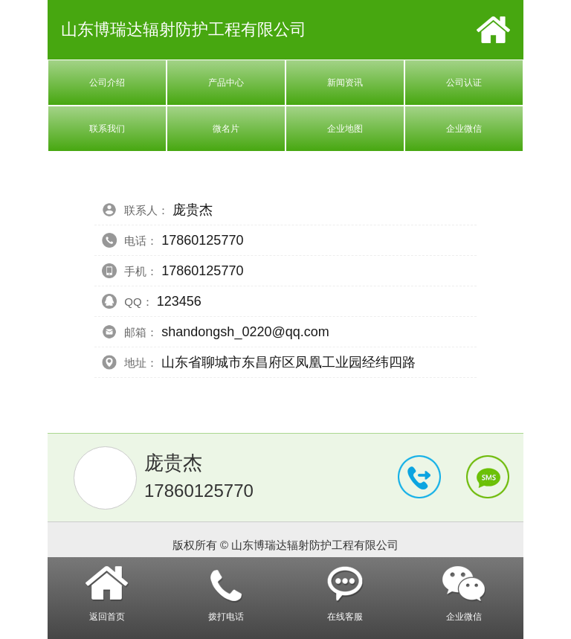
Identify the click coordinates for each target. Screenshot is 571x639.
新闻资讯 (345, 82)
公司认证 (464, 82)
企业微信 (464, 128)
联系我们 (107, 128)
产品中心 (226, 82)
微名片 (226, 128)
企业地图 (345, 128)
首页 (493, 29)
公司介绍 (107, 82)
